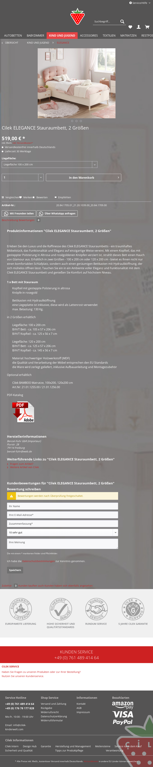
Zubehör (10, 585)
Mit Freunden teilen (19, 214)
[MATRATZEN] (128, 35)
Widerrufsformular (52, 720)
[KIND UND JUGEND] (62, 35)
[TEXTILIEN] (109, 35)
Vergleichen (10, 197)
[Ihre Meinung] (62, 544)
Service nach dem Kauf (128, 746)
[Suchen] (122, 21)
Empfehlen (63, 197)
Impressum (83, 712)
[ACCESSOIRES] (89, 35)
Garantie (46, 746)
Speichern (15, 570)
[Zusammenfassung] (62, 523)
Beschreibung (10, 220)
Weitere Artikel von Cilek (23, 467)
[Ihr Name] (62, 506)
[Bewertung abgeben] (62, 532)
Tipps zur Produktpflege (69, 750)
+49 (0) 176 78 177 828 (19, 708)
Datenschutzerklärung (54, 716)
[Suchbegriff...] (109, 21)
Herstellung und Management (73, 746)
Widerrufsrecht (50, 712)
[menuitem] (109, 23)
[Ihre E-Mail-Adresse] (62, 514)
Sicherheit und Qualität (19, 750)
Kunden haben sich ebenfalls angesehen (69, 585)
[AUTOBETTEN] (13, 35)
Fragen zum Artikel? (20, 463)
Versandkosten (91, 761)
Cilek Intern (12, 746)
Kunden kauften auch (31, 585)
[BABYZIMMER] (35, 35)
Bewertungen (29, 220)
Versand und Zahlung (53, 703)
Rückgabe (46, 708)
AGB (79, 708)
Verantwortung (114, 750)
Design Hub (30, 746)
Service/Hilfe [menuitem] (138, 3)
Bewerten (40, 197)
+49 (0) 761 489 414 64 (76, 657)
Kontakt (81, 703)
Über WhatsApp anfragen (57, 214)
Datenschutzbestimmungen (38, 561)
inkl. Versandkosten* (23, 142)
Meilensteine (102, 746)
